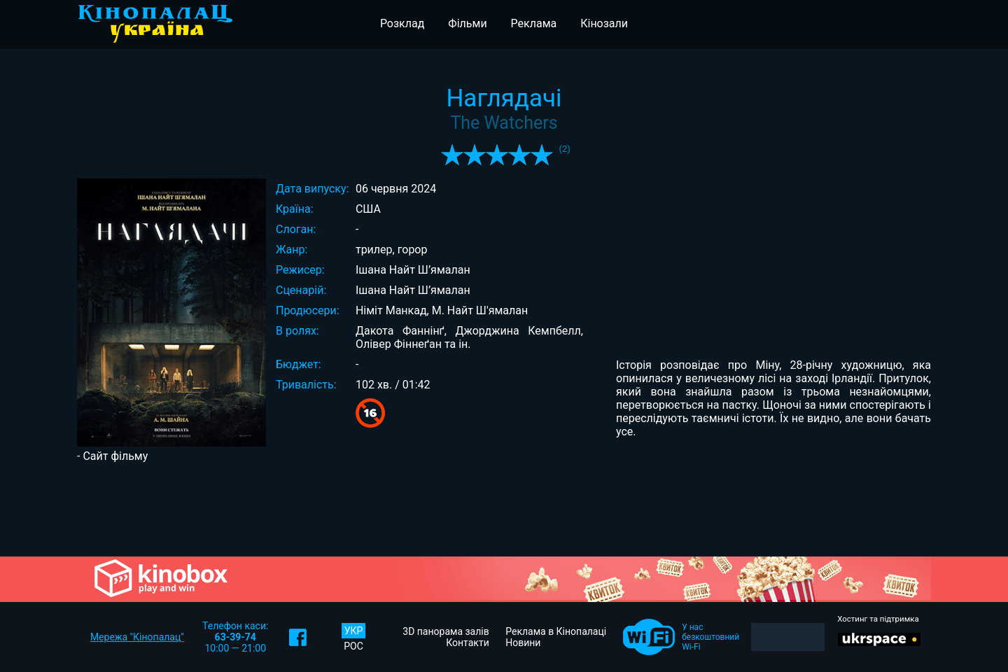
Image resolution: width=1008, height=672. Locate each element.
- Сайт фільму (112, 456)
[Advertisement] (504, 508)
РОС (353, 646)
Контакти (467, 642)
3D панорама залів (445, 631)
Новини (522, 642)
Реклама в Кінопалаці (555, 631)
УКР (353, 630)
